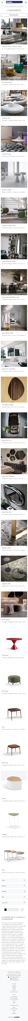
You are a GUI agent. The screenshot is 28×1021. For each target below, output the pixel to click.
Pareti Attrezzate (14, 1009)
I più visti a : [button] (5, 902)
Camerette (14, 1013)
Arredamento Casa (14, 1005)
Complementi (20, 6)
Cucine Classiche (14, 999)
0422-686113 (15, 978)
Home (7, 6)
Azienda (14, 984)
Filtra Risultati (14, 15)
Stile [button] (3, 897)
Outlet (14, 990)
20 (22, 909)
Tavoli (14, 1001)
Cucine (14, 994)
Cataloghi (14, 986)
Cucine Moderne (14, 998)
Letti (14, 1012)
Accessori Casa (13, 6)
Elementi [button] (4, 886)
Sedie (14, 1002)
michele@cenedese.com (14, 977)
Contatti (14, 989)
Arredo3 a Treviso (14, 992)
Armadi (14, 1010)
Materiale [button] (4, 891)
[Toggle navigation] (26, 2)
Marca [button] (3, 880)
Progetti (14, 987)
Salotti (14, 1007)
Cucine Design (14, 996)
